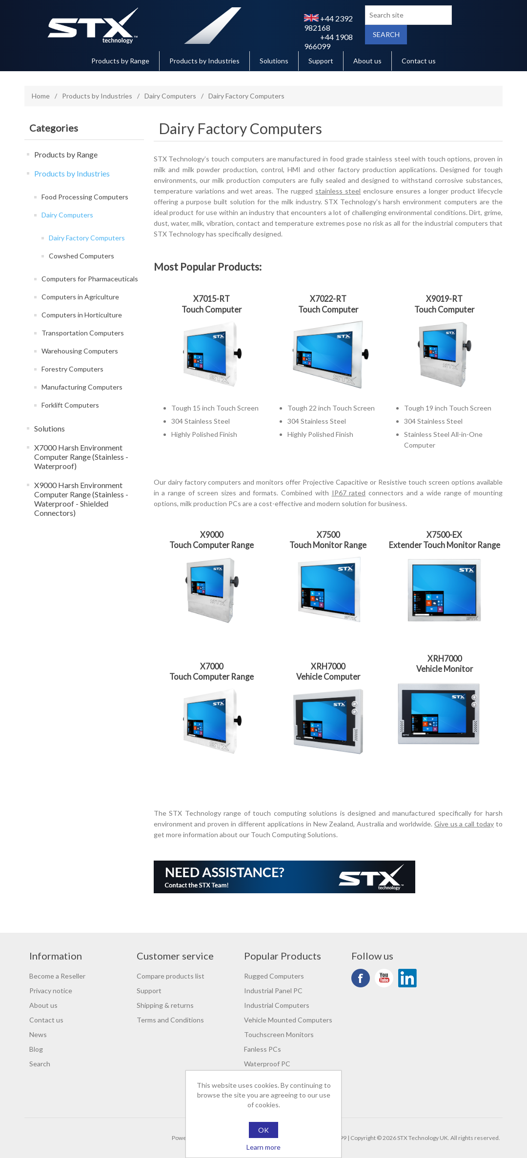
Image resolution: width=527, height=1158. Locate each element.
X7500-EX (444, 534)
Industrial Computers (276, 1005)
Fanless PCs (262, 1049)
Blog (36, 1049)
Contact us (419, 61)
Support (320, 61)
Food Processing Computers (84, 197)
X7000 (211, 666)
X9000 (211, 534)
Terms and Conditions (170, 1020)
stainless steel (338, 191)
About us (367, 61)
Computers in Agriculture (80, 297)
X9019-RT (444, 298)
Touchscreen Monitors (279, 1034)
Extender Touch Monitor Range (444, 545)
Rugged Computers (274, 976)
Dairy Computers (170, 96)
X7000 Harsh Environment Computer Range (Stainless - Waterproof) (81, 457)
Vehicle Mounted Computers (288, 1020)
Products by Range (120, 61)
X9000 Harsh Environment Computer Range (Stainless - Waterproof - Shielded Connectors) (81, 498)
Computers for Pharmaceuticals (89, 279)
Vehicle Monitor (444, 668)
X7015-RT (211, 298)
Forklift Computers (70, 405)
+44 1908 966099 (328, 41)
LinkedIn (407, 978)
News (38, 1034)
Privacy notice (50, 990)
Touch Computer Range (211, 545)
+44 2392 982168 (328, 23)
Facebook (360, 978)
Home (41, 96)
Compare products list (170, 976)
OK (263, 1130)
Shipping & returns (165, 1005)
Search (39, 1064)
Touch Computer (212, 309)
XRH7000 (328, 666)
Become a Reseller (57, 976)
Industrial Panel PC (273, 990)
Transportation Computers (82, 333)
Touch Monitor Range (327, 545)
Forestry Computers (72, 369)
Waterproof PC (267, 1064)
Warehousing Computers (79, 351)
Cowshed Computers (81, 256)
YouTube (384, 978)
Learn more (263, 1147)
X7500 (328, 534)
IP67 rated (349, 493)
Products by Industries (204, 61)
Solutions (274, 61)
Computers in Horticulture (81, 315)
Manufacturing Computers (81, 387)
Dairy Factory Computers (87, 238)
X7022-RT (328, 298)
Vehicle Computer (328, 676)
